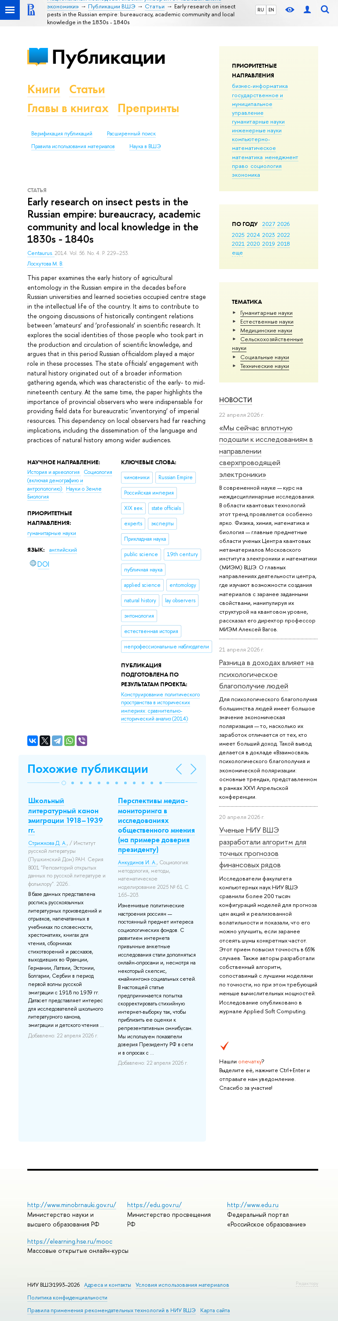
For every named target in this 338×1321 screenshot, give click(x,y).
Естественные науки (267, 321)
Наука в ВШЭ (145, 146)
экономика (246, 174)
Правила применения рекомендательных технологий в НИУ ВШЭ (111, 1310)
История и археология (54, 472)
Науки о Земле (84, 488)
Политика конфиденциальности (67, 1297)
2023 (268, 235)
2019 (268, 243)
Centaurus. (41, 253)
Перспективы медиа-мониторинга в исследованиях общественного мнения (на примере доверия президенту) (156, 825)
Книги (43, 89)
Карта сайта (215, 1310)
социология (266, 166)
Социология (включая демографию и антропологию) (69, 480)
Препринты (148, 108)
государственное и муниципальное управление (257, 103)
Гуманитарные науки (266, 313)
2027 (268, 224)
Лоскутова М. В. (45, 263)
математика (247, 157)
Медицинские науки (266, 330)
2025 (238, 235)
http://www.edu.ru (253, 1205)
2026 (283, 224)
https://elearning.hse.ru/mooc (69, 1241)
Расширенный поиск (131, 133)
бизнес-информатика (260, 86)
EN (271, 10)
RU (260, 10)
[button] (63, 783)
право (240, 166)
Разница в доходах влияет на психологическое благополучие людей (266, 674)
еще (237, 252)
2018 (283, 243)
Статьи (87, 89)
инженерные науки (257, 130)
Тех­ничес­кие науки (264, 366)
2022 (283, 235)
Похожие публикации (87, 768)
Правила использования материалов (73, 146)
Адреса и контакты (107, 1284)
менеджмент (281, 157)
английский (63, 549)
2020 (253, 243)
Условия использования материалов (182, 1284)
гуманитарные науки (258, 121)
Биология (38, 496)
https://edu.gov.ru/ (154, 1205)
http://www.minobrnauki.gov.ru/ (71, 1205)
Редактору (307, 1283)
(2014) (160, 707)
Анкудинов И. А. (137, 862)
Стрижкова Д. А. (47, 843)
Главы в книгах (68, 108)
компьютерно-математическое (254, 143)
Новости (235, 399)
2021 (238, 243)
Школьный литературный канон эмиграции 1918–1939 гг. (65, 815)
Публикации (108, 56)
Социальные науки (264, 357)
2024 (253, 235)
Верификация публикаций (61, 133)
